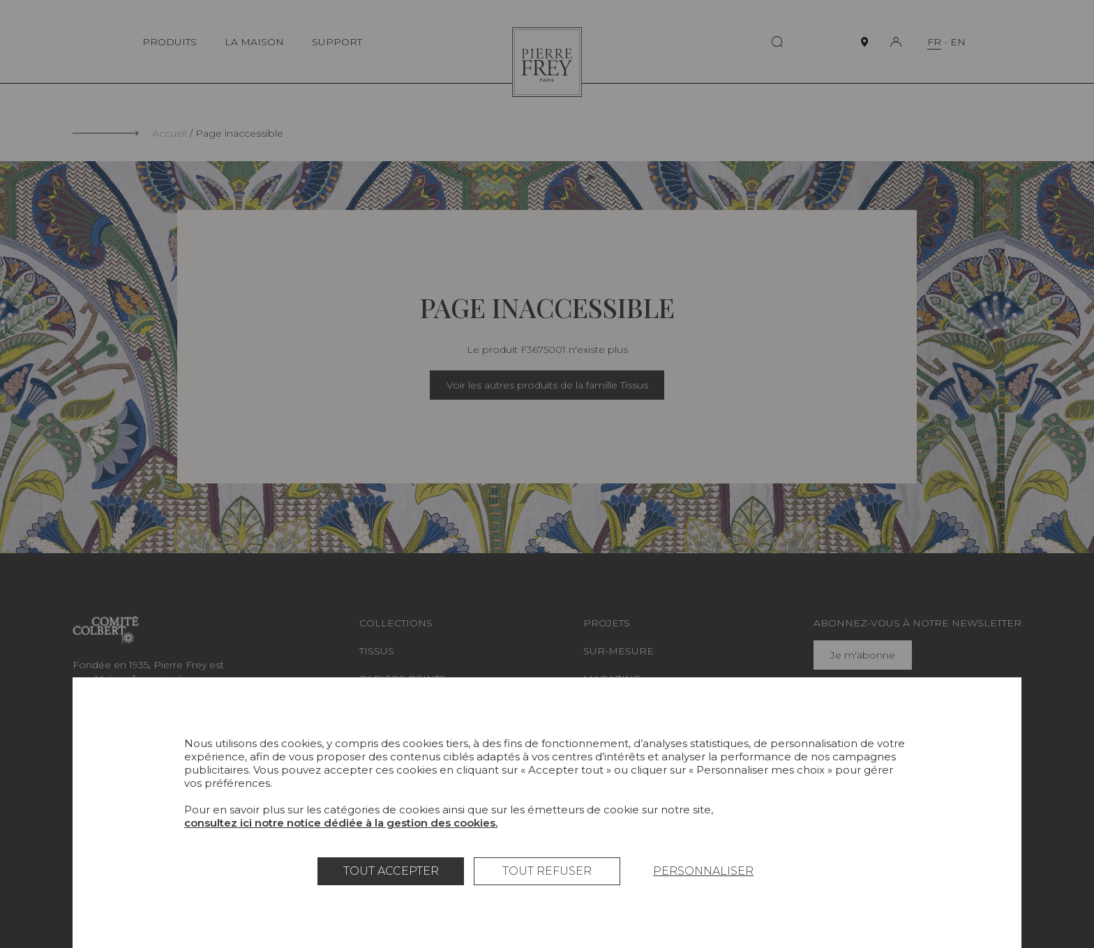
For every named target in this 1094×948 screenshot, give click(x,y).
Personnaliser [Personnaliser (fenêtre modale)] (703, 871)
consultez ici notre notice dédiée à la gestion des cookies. (340, 822)
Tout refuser (547, 871)
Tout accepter (391, 871)
